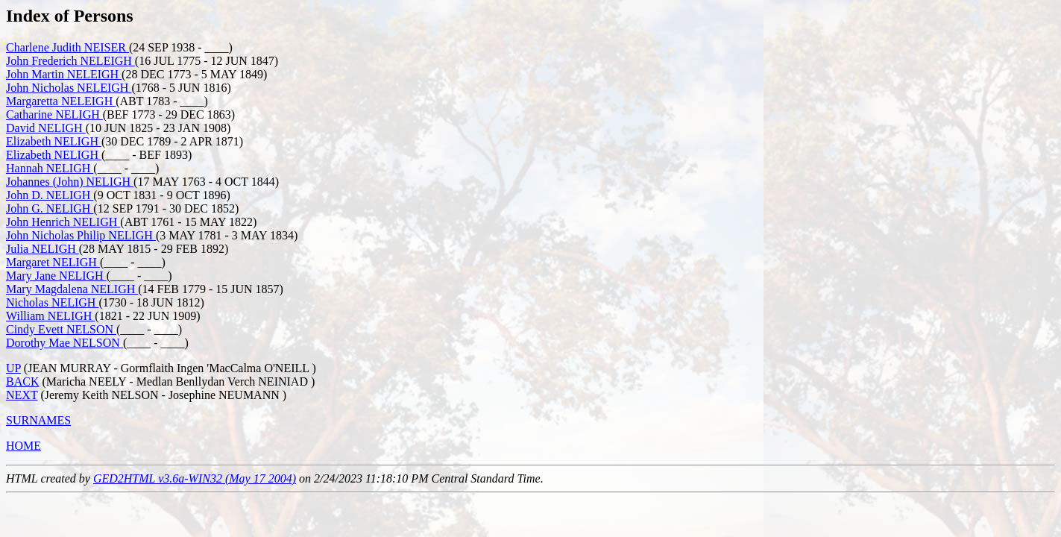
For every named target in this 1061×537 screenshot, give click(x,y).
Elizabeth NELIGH (53, 141)
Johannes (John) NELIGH (69, 181)
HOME (23, 445)
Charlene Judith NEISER (67, 47)
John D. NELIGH (49, 195)
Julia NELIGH (42, 248)
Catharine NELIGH (54, 114)
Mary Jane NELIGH (56, 275)
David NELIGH (46, 128)
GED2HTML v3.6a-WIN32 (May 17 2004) (194, 478)
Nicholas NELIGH (52, 302)
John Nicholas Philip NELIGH (81, 235)
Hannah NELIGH (49, 168)
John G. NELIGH (49, 208)
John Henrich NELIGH (63, 222)
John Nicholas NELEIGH (68, 87)
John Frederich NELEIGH (70, 60)
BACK (22, 381)
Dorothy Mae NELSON (64, 342)
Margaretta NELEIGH (61, 101)
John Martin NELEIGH (64, 74)
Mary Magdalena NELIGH (72, 289)
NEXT (21, 395)
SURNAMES (38, 420)
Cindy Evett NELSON (61, 329)
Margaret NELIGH (53, 262)
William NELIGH (50, 316)
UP (13, 368)
